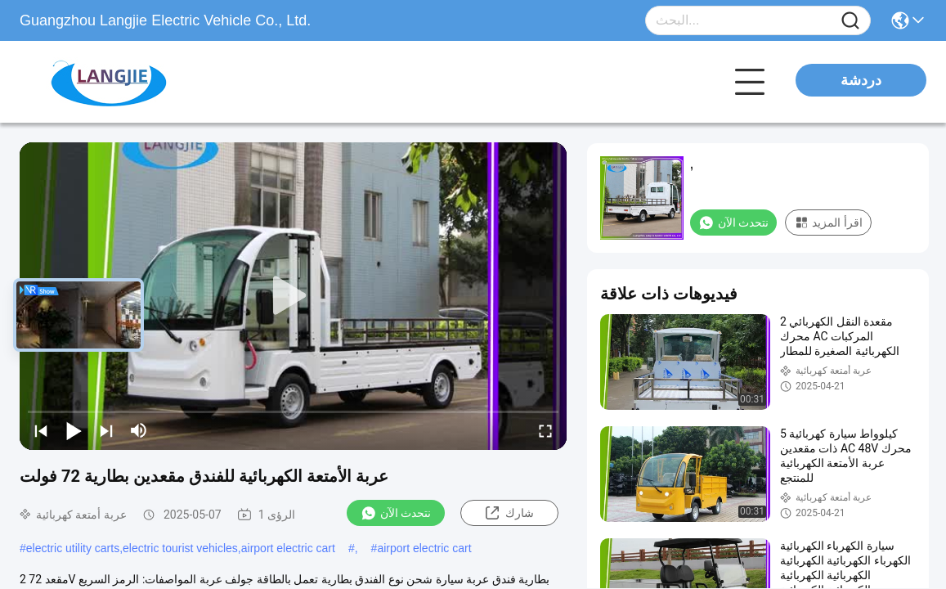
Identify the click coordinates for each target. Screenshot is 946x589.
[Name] (850, 21)
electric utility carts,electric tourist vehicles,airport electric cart (180, 548)
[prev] (41, 430)
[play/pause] (73, 430)
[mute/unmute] (139, 430)
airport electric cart (424, 548)
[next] (106, 430)
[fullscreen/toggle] (545, 430)
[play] (293, 296)
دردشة (861, 80)
